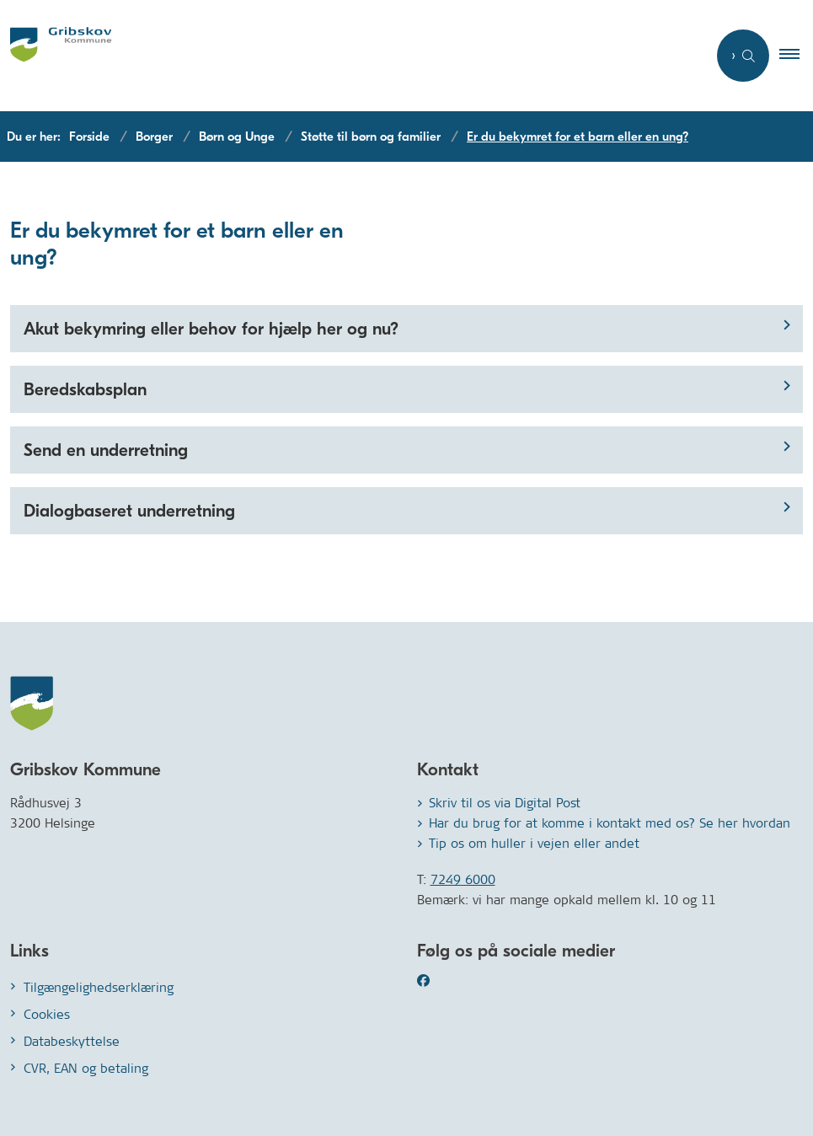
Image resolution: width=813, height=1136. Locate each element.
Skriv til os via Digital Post (504, 803)
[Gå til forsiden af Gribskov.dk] (55, 55)
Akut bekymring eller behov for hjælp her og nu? (211, 329)
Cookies (47, 1014)
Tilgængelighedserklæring (99, 987)
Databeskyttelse (72, 1041)
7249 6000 (463, 879)
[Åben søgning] (743, 55)
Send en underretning (106, 450)
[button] (796, 55)
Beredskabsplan (85, 389)
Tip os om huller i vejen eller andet (534, 843)
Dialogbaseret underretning (129, 511)
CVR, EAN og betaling (86, 1068)
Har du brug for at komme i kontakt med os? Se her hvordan (609, 823)
